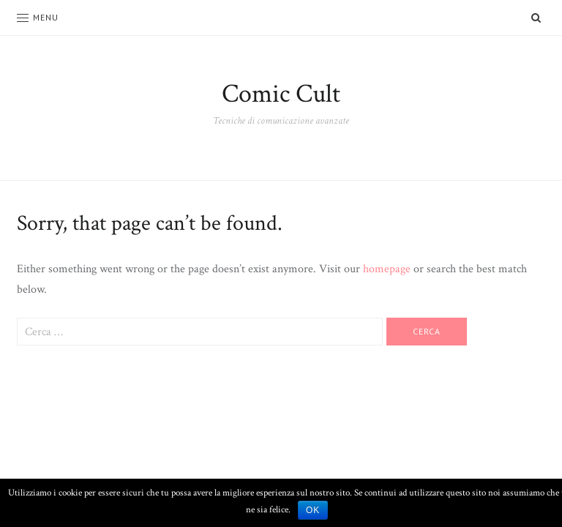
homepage (387, 269)
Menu (38, 17)
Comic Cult (281, 94)
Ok (313, 510)
